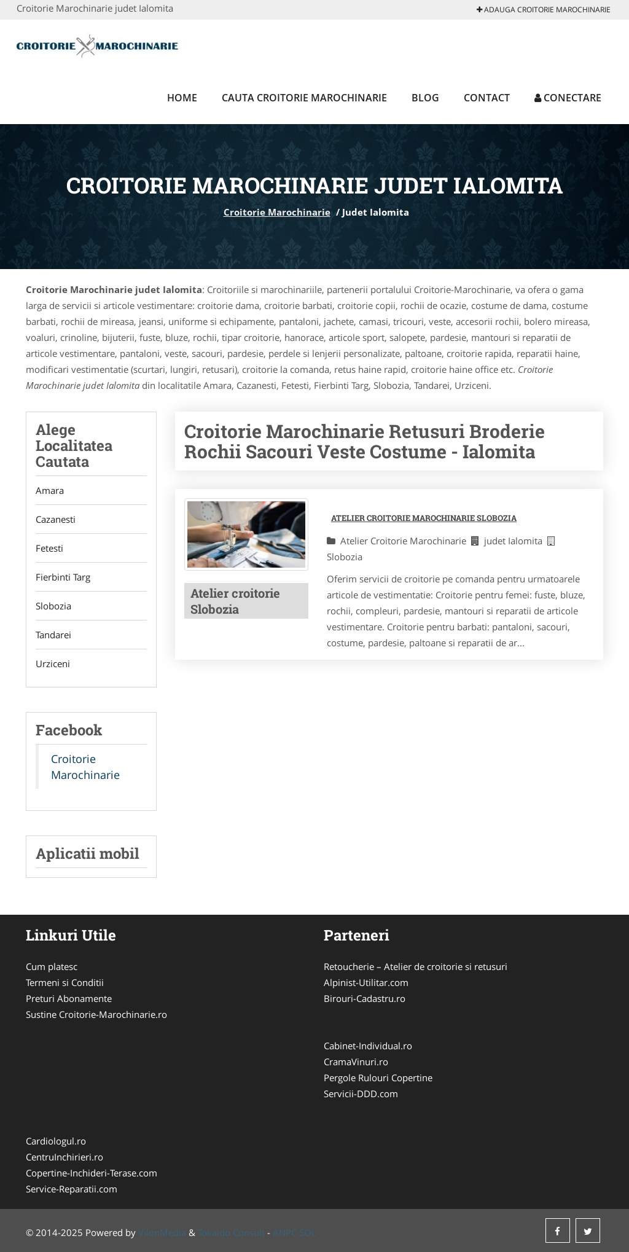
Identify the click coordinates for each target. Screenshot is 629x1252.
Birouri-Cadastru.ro (364, 998)
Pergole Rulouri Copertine (378, 1077)
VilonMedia (162, 1232)
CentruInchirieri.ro (64, 1157)
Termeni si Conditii (65, 982)
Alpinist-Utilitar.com (366, 982)
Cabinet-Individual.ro (368, 1045)
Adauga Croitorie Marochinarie (544, 9)
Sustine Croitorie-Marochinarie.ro (96, 1014)
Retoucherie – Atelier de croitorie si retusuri (415, 966)
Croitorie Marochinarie (277, 212)
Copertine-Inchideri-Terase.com (91, 1173)
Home (182, 97)
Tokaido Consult (231, 1232)
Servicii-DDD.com (361, 1093)
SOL (307, 1232)
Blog (425, 97)
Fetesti (49, 548)
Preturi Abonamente (69, 998)
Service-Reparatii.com (71, 1189)
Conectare (567, 97)
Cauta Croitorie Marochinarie (304, 97)
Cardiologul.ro (56, 1141)
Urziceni (53, 663)
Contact (487, 97)
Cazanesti (56, 519)
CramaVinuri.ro (356, 1061)
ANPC (285, 1232)
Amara (50, 490)
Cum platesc (51, 966)
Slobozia (53, 606)
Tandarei (53, 634)
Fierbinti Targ (63, 577)
